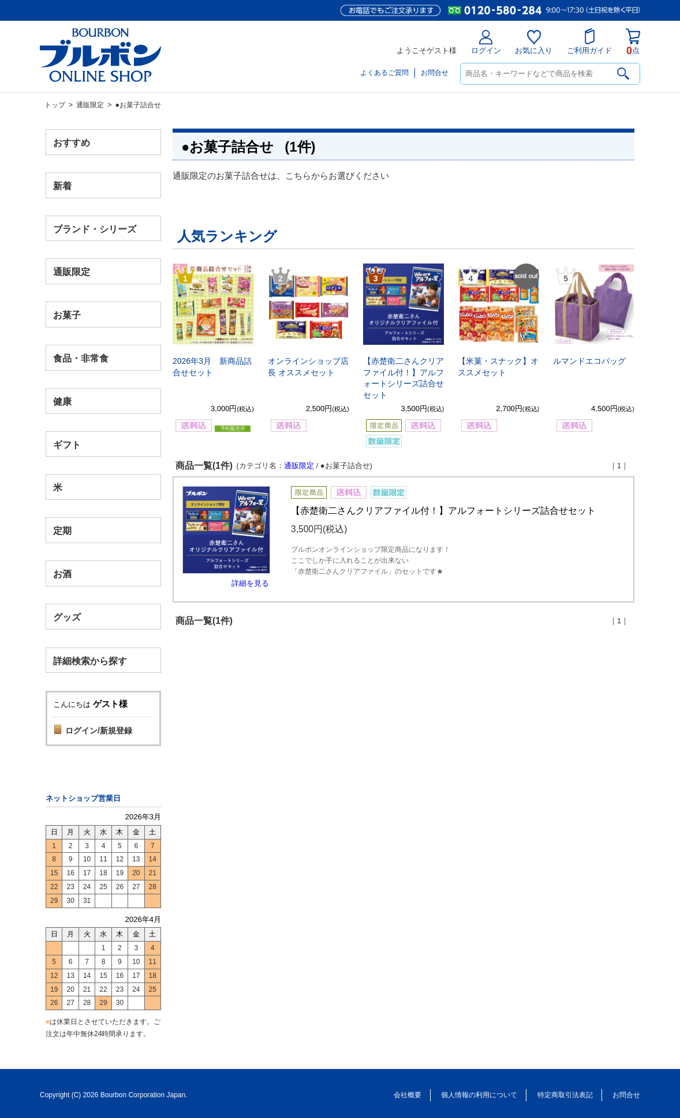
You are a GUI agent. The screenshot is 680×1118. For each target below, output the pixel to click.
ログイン (486, 42)
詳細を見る (250, 583)
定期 (62, 531)
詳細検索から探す (90, 660)
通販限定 (90, 105)
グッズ (67, 617)
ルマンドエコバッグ (589, 361)
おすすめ (71, 143)
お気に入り (533, 42)
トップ (54, 105)
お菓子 (67, 315)
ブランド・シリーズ (94, 229)
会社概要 (407, 1095)
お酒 (62, 573)
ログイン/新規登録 (98, 730)
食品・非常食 (81, 358)
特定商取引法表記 (565, 1095)
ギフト (67, 444)
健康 (62, 401)
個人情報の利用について (479, 1095)
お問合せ (435, 73)
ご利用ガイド (589, 41)
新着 (62, 185)
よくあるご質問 (384, 73)
